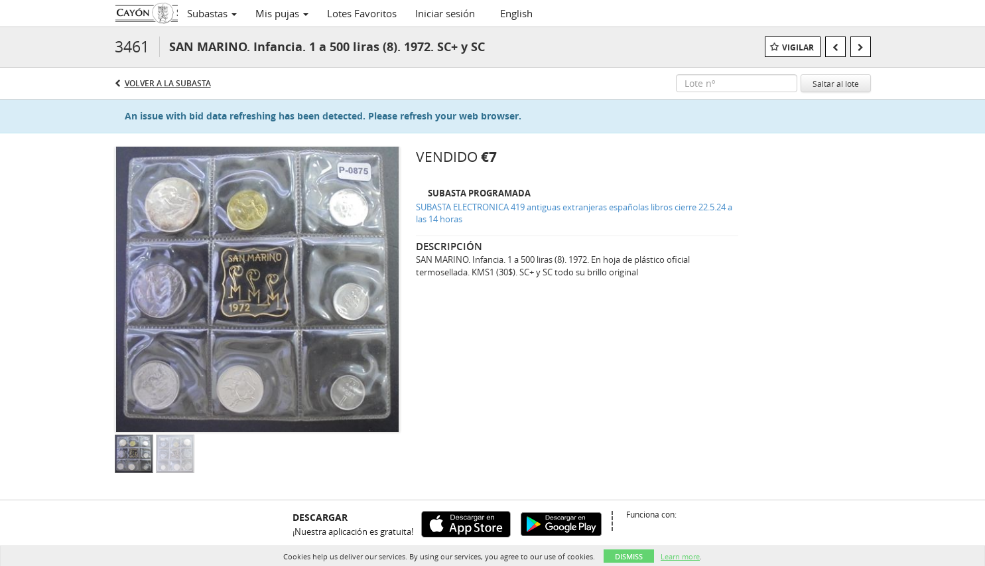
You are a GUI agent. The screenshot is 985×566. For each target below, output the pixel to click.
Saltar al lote (836, 83)
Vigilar (798, 47)
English (516, 13)
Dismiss (629, 556)
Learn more (680, 556)
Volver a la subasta (168, 83)
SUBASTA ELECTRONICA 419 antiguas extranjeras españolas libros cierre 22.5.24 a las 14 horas (574, 213)
